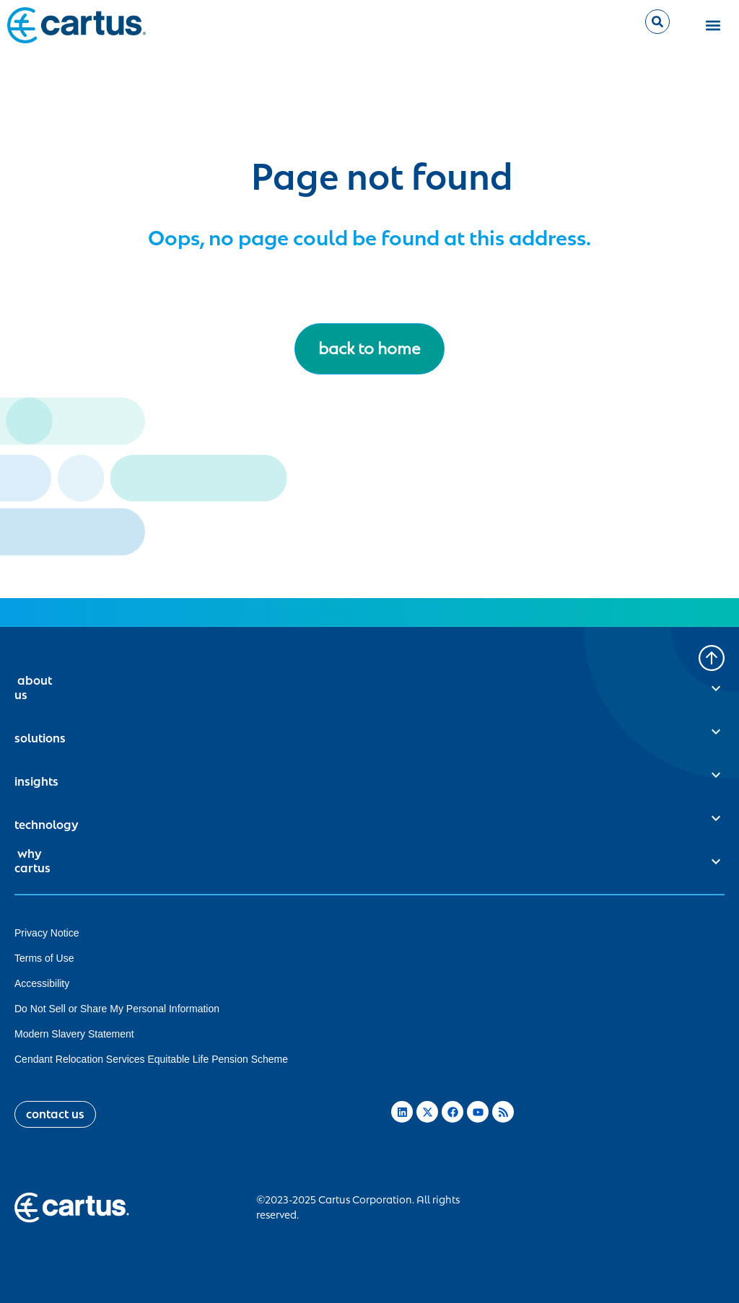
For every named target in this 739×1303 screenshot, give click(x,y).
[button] (713, 26)
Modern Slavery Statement (74, 1034)
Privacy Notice (46, 933)
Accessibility (41, 983)
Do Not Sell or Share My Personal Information (116, 1008)
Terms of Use (44, 958)
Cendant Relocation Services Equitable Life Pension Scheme (151, 1059)
